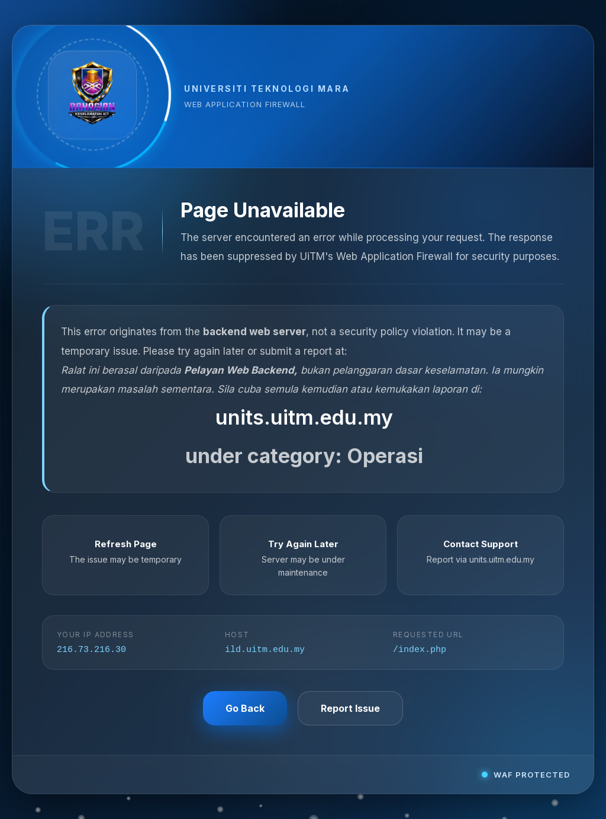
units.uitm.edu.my (304, 416)
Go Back (245, 709)
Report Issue (350, 709)
